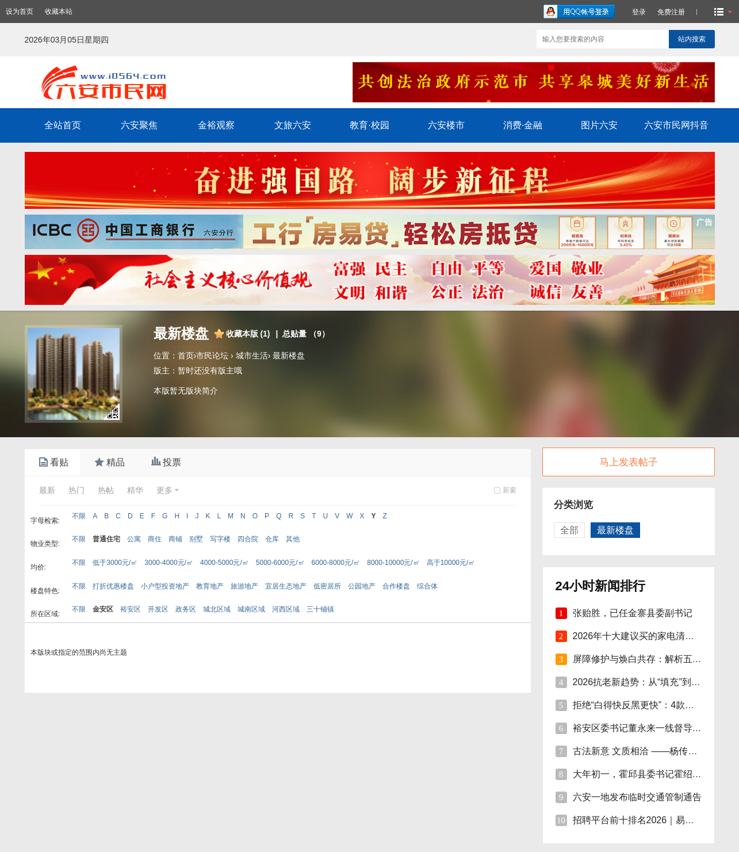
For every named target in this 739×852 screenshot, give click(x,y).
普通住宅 (106, 539)
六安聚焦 (139, 125)
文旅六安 (292, 125)
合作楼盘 (396, 586)
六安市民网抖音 (676, 125)
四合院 (248, 539)
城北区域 (217, 609)
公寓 (134, 539)
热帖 (106, 490)
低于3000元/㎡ (115, 563)
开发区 (158, 609)
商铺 (175, 539)
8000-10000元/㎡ (393, 563)
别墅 (196, 539)
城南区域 (251, 609)
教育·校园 (369, 125)
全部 (569, 530)
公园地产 (362, 586)
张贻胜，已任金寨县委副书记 (632, 613)
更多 (164, 490)
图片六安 (599, 125)
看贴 (52, 462)
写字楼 (220, 539)
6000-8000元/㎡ (336, 563)
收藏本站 (58, 11)
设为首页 (19, 11)
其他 (293, 539)
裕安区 (130, 609)
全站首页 (62, 125)
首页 (186, 355)
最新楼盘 (289, 355)
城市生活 (252, 355)
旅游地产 (244, 586)
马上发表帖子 (628, 462)
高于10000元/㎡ (451, 563)
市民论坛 (212, 355)
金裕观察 (216, 125)
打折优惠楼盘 (113, 586)
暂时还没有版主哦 (210, 370)
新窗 (509, 490)
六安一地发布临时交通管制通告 (637, 797)
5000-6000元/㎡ (280, 563)
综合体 (427, 586)
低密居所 (327, 586)
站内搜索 (692, 39)
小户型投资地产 (165, 586)
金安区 (103, 609)
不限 (79, 516)
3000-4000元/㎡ (168, 563)
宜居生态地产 (286, 586)
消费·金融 (522, 125)
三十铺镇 (320, 609)
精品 (109, 462)
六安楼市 (446, 125)
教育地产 (210, 586)
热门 (76, 490)
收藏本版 (248, 333)
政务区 (185, 609)
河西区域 (286, 609)
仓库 (272, 539)
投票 (165, 462)
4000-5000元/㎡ (224, 563)
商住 (155, 539)
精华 (135, 490)
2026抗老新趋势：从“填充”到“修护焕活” (653, 682)
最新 (47, 490)
